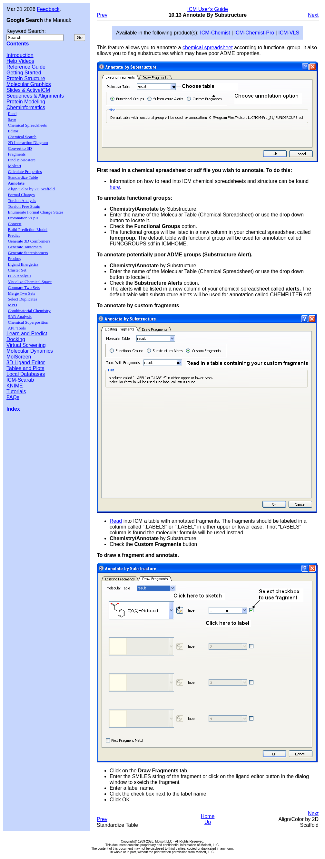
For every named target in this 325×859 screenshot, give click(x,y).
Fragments (16, 154)
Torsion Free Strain (24, 206)
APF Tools (17, 328)
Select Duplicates (22, 299)
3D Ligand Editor (25, 362)
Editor (13, 131)
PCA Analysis (19, 275)
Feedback (48, 9)
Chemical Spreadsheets (27, 125)
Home (208, 816)
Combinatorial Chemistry (29, 310)
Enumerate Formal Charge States (35, 212)
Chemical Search (22, 136)
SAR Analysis (19, 316)
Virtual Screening (26, 345)
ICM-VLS (288, 32)
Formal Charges (21, 194)
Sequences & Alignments (35, 96)
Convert (14, 223)
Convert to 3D (20, 148)
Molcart (14, 165)
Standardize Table (23, 177)
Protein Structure (25, 78)
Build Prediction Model (27, 229)
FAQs (12, 397)
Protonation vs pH (23, 217)
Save (12, 119)
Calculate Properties (25, 171)
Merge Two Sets (21, 293)
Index (13, 409)
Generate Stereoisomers (28, 252)
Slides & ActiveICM (28, 90)
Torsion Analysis (22, 200)
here (115, 187)
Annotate (16, 183)
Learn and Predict (26, 333)
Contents (17, 43)
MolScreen (18, 356)
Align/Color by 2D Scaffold (31, 188)
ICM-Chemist (215, 32)
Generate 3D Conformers (29, 241)
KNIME (14, 385)
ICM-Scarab (20, 380)
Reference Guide (25, 67)
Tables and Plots (25, 368)
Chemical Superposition (28, 322)
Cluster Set (17, 270)
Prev (102, 15)
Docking (15, 339)
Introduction (20, 55)
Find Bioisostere (21, 159)
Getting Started (23, 72)
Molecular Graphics (28, 84)
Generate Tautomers (25, 246)
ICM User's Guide (207, 9)
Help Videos (20, 61)
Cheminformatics (25, 107)
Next (313, 15)
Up (207, 822)
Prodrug (14, 258)
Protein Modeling (25, 101)
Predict (14, 235)
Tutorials (16, 391)
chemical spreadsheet (207, 47)
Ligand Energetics (23, 264)
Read (12, 113)
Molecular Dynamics (29, 351)
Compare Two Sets (24, 287)
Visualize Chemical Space (30, 281)
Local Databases (25, 374)
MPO (12, 304)
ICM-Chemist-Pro (254, 32)
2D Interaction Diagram (28, 142)
